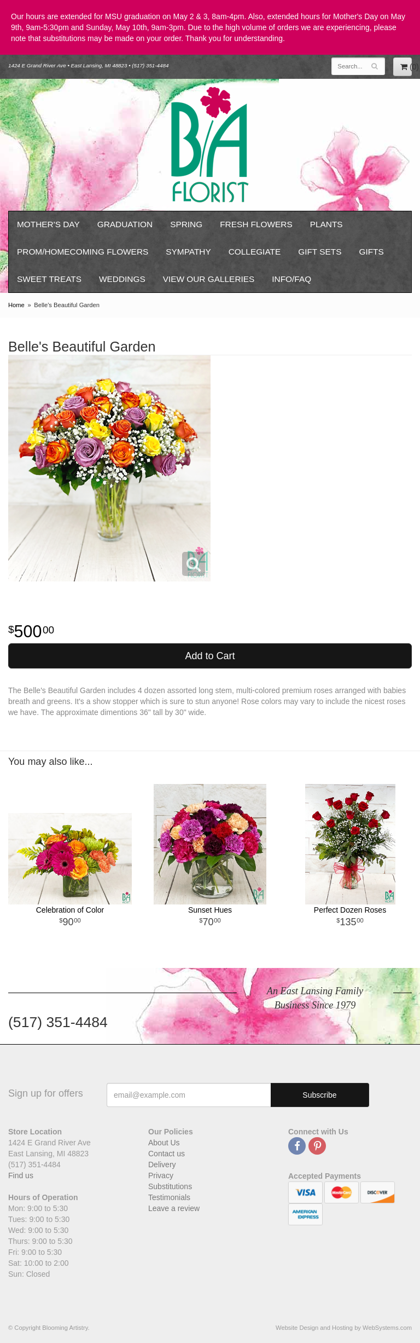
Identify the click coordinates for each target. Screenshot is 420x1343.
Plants (326, 224)
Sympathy (188, 251)
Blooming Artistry (210, 145)
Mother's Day (48, 224)
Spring (186, 224)
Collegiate (255, 251)
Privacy (160, 1175)
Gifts (371, 251)
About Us (164, 1142)
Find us (20, 1175)
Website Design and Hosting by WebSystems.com (344, 1327)
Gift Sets (319, 251)
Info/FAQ (291, 279)
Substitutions (170, 1186)
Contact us (166, 1153)
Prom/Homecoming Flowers (82, 251)
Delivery (162, 1164)
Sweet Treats (49, 279)
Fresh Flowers (256, 224)
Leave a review (174, 1208)
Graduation (125, 224)
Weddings (122, 279)
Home (16, 305)
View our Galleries (209, 279)
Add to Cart (210, 655)
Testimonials (169, 1197)
